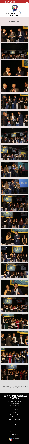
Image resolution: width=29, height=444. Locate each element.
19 (27, 386)
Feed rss (14, 427)
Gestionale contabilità (14, 434)
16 (24, 386)
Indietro (8, 386)
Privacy (14, 417)
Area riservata (14, 432)
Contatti (14, 424)
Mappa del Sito (14, 414)
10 (19, 386)
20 (10, 387)
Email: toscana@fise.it (15, 405)
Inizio (3, 386)
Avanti (14, 387)
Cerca (14, 412)
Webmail (14, 429)
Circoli (14, 422)
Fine (17, 387)
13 (21, 386)
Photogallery (14, 409)
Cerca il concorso (14, 419)
